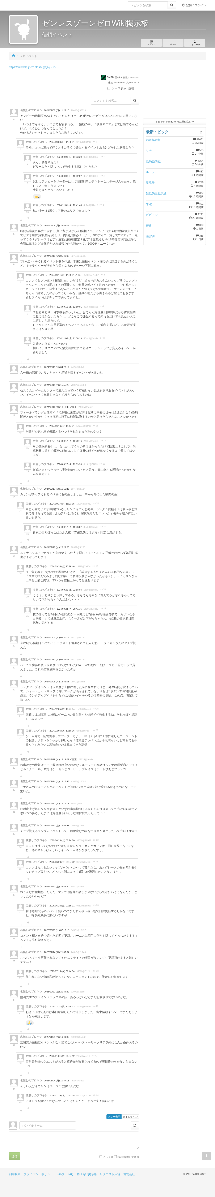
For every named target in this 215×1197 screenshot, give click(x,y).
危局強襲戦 (153, 161)
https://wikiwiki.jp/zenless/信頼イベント (34, 67)
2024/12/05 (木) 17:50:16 (62, 730)
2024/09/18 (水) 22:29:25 (56, 547)
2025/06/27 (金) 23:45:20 (56, 886)
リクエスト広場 (110, 1174)
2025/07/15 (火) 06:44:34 (62, 971)
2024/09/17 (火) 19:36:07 (69, 527)
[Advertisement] (174, 90)
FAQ (70, 1174)
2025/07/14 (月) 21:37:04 (56, 952)
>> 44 (95, 1095)
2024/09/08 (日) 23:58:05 (56, 225)
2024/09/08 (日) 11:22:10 (56, 110)
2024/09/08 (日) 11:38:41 (62, 142)
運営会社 (129, 1174)
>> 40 (95, 1006)
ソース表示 (117, 88)
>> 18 (103, 589)
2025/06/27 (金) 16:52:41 (56, 825)
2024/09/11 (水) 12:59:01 (69, 306)
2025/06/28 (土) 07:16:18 (56, 930)
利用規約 (15, 1174)
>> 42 (94, 1056)
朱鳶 (149, 204)
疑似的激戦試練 (156, 193)
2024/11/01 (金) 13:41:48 (69, 205)
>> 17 (95, 566)
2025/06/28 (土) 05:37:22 (62, 862)
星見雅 (150, 182)
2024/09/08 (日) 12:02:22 (69, 176)
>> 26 (96, 709)
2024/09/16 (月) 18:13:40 (57, 407)
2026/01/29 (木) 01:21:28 (62, 1095)
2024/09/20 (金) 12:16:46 (62, 566)
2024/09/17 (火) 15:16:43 (56, 489)
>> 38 (96, 971)
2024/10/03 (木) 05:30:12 (56, 637)
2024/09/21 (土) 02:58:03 (69, 589)
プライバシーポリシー (38, 1174)
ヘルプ (60, 1174)
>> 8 (102, 306)
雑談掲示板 (153, 140)
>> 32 (96, 840)
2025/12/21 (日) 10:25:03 (62, 1006)
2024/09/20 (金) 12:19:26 (69, 464)
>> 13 (96, 503)
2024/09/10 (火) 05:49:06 (56, 256)
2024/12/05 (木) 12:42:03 (56, 681)
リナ (149, 150)
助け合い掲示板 (86, 1174)
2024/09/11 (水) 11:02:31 (62, 275)
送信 (14, 1156)
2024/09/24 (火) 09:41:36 (69, 609)
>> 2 (102, 156)
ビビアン (152, 214)
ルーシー (152, 172)
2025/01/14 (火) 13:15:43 (56, 781)
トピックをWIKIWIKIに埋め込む (174, 121)
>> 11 (95, 426)
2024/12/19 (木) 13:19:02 (57, 759)
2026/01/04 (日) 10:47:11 (56, 1080)
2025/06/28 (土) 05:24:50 (62, 840)
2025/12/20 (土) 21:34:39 (56, 991)
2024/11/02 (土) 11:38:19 (69, 338)
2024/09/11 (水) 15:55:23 (56, 385)
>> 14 (103, 526)
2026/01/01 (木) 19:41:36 (56, 1037)
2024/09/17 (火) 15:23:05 (62, 503)
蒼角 (149, 225)
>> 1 (95, 142)
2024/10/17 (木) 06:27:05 (56, 659)
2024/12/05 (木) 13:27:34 (62, 709)
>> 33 (96, 905)
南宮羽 (150, 236)
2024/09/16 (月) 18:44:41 (62, 426)
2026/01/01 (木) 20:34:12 (62, 1056)
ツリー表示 (114, 1116)
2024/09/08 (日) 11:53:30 (69, 157)
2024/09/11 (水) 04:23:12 (56, 367)
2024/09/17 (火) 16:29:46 (69, 441)
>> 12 (103, 440)
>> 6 (103, 275)
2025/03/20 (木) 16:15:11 (56, 803)
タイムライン (130, 1116)
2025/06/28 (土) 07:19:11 (62, 905)
